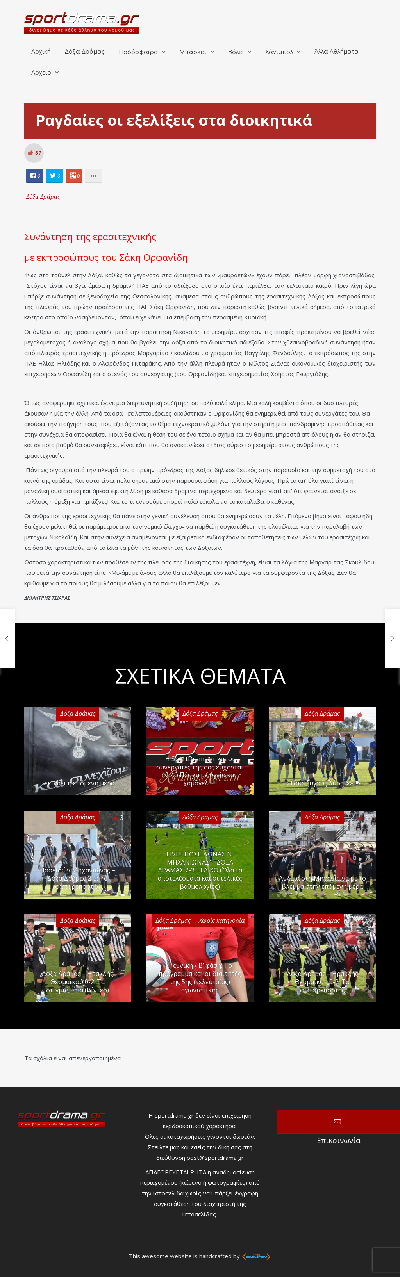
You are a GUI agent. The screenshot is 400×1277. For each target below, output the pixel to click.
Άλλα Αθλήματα (336, 52)
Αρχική (41, 52)
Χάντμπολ (279, 52)
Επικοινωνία (338, 1122)
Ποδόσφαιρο (138, 52)
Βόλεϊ (236, 52)
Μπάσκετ (193, 52)
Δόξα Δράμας (85, 52)
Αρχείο (41, 73)
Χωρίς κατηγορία (222, 920)
